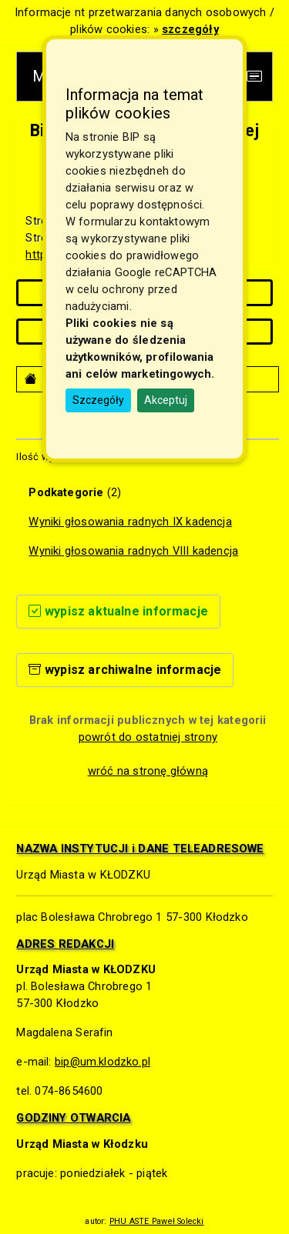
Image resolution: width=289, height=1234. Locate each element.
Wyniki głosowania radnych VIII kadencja (133, 551)
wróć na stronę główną (148, 771)
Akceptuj (165, 400)
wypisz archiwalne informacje (125, 669)
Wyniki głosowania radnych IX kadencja (130, 522)
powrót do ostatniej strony (148, 737)
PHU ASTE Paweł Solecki (156, 1221)
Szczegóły (98, 400)
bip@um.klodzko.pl (102, 1062)
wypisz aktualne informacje (118, 611)
